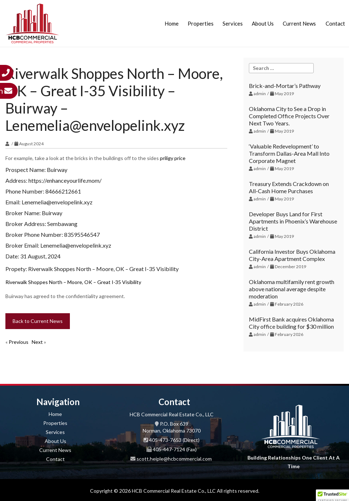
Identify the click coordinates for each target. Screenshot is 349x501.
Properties (201, 23)
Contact (335, 23)
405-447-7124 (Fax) (175, 449)
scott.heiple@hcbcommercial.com (174, 459)
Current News (299, 23)
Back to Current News (38, 321)
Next (37, 342)
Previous (18, 342)
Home (172, 23)
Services (233, 23)
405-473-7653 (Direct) (174, 440)
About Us (263, 23)
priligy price (172, 158)
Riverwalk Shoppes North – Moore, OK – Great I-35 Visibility (73, 282)
